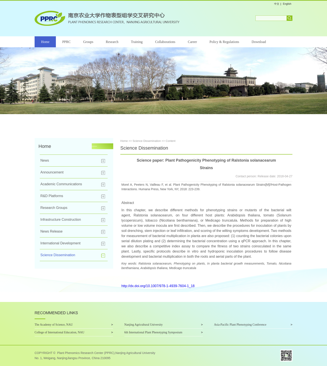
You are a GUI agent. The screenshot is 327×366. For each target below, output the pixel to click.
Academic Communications (61, 184)
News (44, 160)
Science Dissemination (57, 255)
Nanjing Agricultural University (143, 324)
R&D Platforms (51, 196)
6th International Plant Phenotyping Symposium (153, 332)
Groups (88, 42)
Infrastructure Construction (60, 219)
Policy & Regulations (224, 42)
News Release (51, 231)
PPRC (66, 42)
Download (259, 42)
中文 (276, 3)
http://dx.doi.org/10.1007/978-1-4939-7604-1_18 (158, 286)
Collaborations (165, 42)
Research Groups (53, 208)
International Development (60, 243)
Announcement (52, 172)
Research (112, 42)
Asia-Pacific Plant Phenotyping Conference (240, 324)
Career (192, 42)
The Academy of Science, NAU (54, 324)
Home (45, 42)
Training (137, 42)
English (287, 3)
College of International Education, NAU (59, 332)
